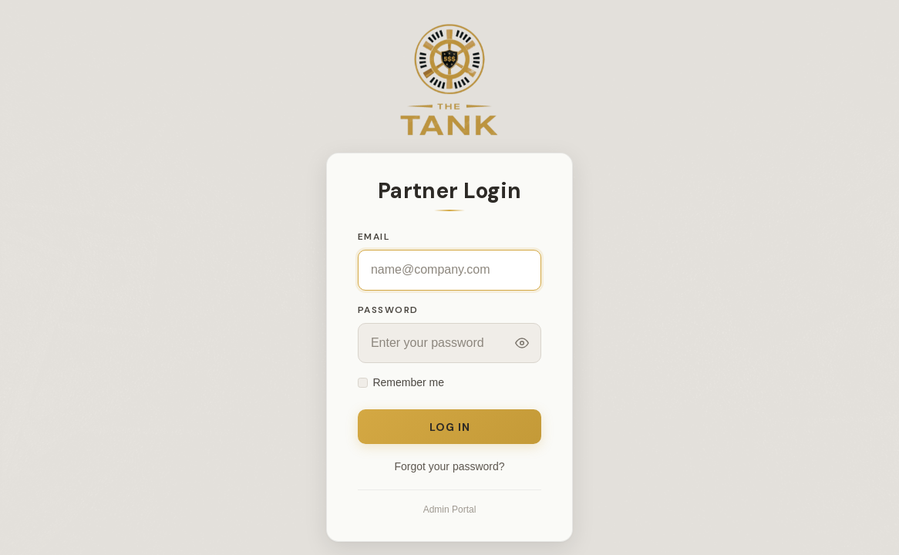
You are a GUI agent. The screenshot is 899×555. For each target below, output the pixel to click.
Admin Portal (449, 509)
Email (374, 236)
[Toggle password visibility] (522, 343)
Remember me (408, 382)
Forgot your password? (449, 466)
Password (388, 310)
